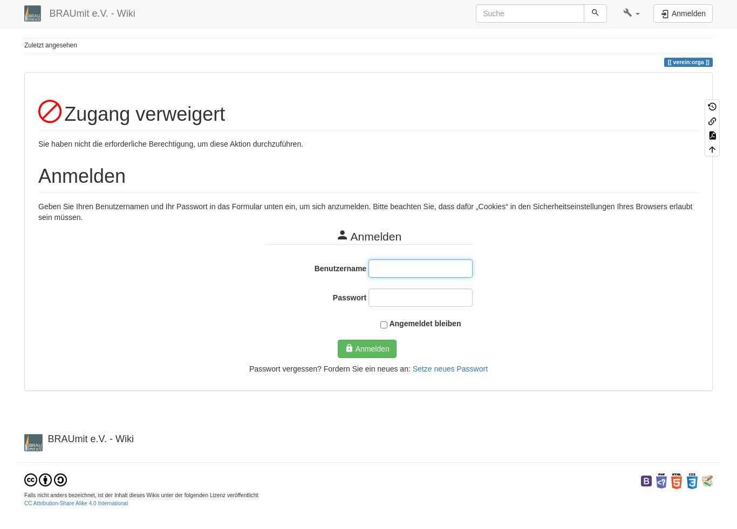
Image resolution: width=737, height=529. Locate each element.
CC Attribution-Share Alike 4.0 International (76, 503)
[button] (631, 13)
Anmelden (367, 348)
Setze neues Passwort (450, 369)
